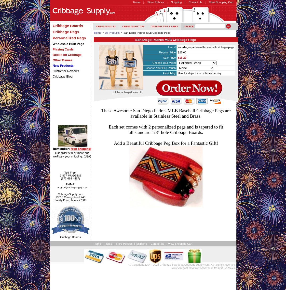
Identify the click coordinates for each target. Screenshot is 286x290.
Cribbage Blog (63, 76)
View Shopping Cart (221, 2)
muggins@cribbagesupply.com (72, 187)
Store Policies (155, 2)
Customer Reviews (66, 71)
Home (136, 2)
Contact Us (195, 2)
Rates (108, 243)
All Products (112, 32)
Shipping (176, 2)
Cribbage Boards (170, 264)
